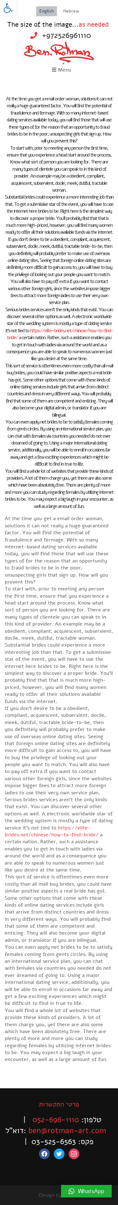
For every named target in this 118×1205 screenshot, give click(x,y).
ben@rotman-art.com (67, 1130)
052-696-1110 (55, 1119)
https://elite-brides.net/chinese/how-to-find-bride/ (51, 831)
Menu (61, 70)
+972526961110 (66, 35)
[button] (8, 8)
